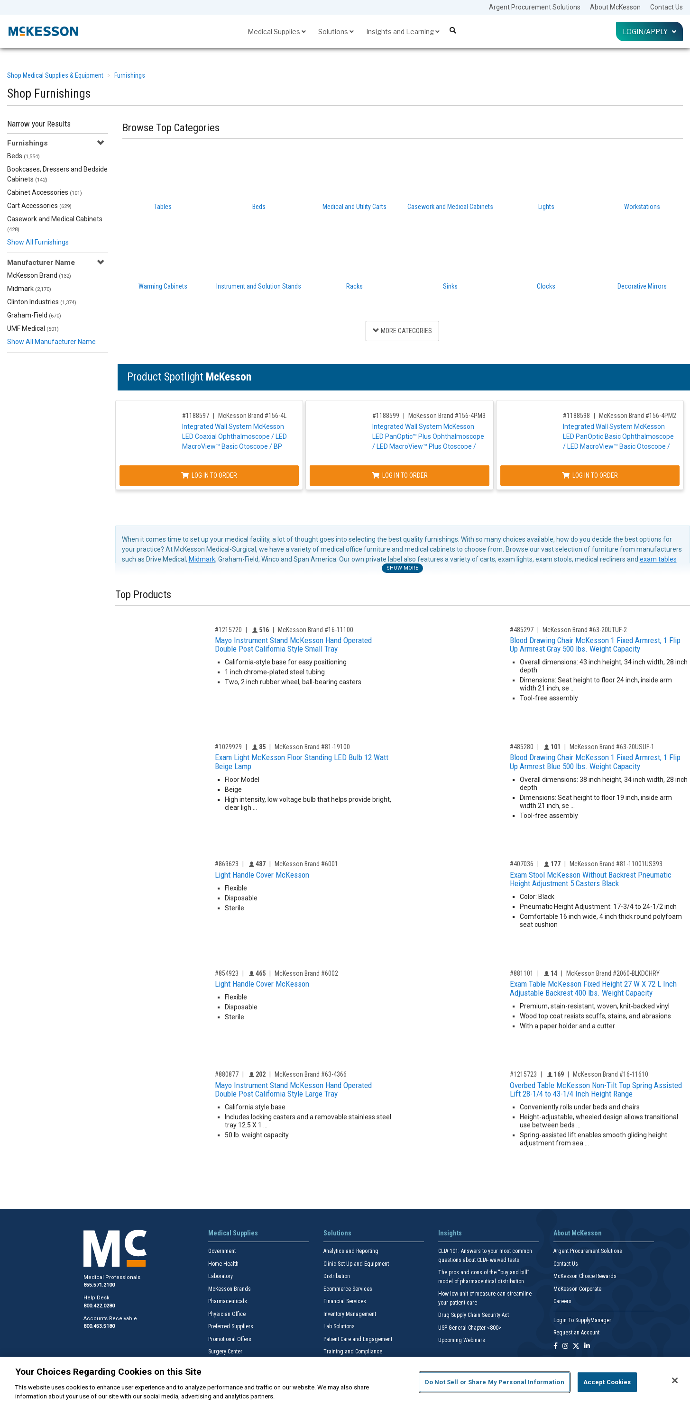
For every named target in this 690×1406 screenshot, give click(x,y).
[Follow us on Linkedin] (587, 1346)
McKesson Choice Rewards (584, 1276)
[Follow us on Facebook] (555, 1346)
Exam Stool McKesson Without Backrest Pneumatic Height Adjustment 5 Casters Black (591, 879)
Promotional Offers (229, 1339)
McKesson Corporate (577, 1289)
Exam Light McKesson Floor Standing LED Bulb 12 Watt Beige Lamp (301, 762)
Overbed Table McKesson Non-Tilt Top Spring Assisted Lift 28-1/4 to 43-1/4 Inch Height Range (596, 1089)
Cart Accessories (39, 205)
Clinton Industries (41, 302)
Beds (23, 156)
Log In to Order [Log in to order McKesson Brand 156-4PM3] (404, 475)
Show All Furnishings (38, 242)
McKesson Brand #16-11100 (315, 630)
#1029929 (228, 747)
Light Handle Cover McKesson (262, 875)
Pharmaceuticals (227, 1301)
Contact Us (666, 7)
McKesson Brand (39, 275)
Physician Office (227, 1314)
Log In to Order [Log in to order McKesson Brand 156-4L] (211, 475)
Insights (450, 1233)
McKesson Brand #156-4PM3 (451, 415)
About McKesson (615, 7)
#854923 (227, 973)
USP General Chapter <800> (469, 1327)
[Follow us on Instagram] (565, 1346)
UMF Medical (33, 328)
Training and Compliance (352, 1351)
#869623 (227, 864)
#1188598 (583, 415)
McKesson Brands (229, 1289)
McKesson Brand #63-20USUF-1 (612, 747)
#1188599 (390, 415)
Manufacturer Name (41, 262)
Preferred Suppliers (230, 1326)
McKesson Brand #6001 (306, 864)
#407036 (522, 864)
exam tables (658, 559)
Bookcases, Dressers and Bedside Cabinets (57, 174)
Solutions (336, 31)
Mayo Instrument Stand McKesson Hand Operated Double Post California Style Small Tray (293, 644)
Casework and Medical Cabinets (54, 224)
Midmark (29, 288)
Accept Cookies (607, 1382)
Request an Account (576, 1332)
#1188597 (196, 415)
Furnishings (129, 75)
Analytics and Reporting (350, 1251)
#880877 (227, 1074)
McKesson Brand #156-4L (253, 415)
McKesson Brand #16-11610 (610, 1074)
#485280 (522, 747)
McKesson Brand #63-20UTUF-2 (585, 630)
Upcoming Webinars (461, 1340)
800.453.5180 (99, 1326)
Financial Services (344, 1301)
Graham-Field (34, 315)
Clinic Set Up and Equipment (356, 1264)
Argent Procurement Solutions (534, 7)
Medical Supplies (277, 31)
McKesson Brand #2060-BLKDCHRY (613, 973)
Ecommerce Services (347, 1289)
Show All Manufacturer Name (51, 341)
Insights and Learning (403, 31)
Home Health (223, 1264)
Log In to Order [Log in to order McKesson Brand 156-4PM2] (598, 475)
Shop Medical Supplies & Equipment (55, 75)
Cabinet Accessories (44, 192)
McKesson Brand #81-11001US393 (616, 864)
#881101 (522, 973)
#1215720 (228, 630)
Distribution (336, 1276)
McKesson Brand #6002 (306, 973)
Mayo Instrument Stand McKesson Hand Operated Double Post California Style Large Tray (293, 1089)
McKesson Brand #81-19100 (312, 747)
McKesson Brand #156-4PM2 (644, 415)
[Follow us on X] (576, 1346)
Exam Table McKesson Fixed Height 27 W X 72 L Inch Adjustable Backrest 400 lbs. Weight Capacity (593, 988)
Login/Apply (649, 31)
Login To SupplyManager (582, 1320)
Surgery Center (225, 1351)
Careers (562, 1301)
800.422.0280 (99, 1306)
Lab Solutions (339, 1326)
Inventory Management (349, 1314)
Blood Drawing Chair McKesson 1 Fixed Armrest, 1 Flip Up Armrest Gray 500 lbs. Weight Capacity (595, 644)
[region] (345, 1381)
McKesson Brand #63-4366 (311, 1074)
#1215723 (523, 1074)
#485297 (522, 630)
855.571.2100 (99, 1285)
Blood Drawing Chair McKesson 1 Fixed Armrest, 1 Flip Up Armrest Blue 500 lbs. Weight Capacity (595, 762)
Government (222, 1251)
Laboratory (220, 1276)
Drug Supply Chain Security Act (473, 1315)
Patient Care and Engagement (357, 1339)
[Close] (674, 1380)
